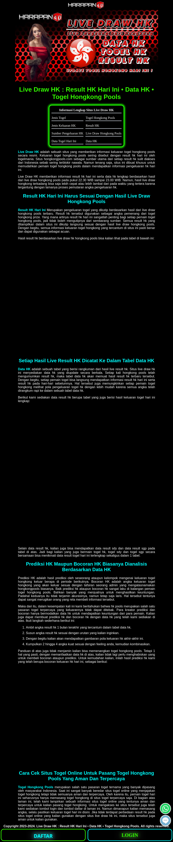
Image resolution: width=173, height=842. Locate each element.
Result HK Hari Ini (32, 210)
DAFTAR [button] (43, 835)
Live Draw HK (28, 152)
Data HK (24, 369)
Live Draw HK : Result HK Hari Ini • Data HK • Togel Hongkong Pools (87, 826)
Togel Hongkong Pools (35, 787)
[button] (165, 820)
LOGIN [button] (130, 835)
